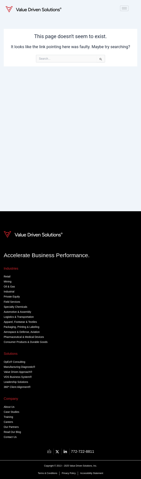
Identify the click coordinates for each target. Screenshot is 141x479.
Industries (11, 268)
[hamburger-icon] (124, 8)
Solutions (11, 354)
